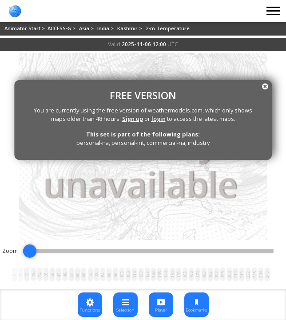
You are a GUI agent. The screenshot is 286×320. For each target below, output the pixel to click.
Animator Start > (25, 28)
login (158, 119)
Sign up (132, 119)
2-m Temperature (168, 28)
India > (106, 28)
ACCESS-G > (62, 28)
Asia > (87, 28)
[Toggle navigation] (273, 11)
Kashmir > (130, 28)
